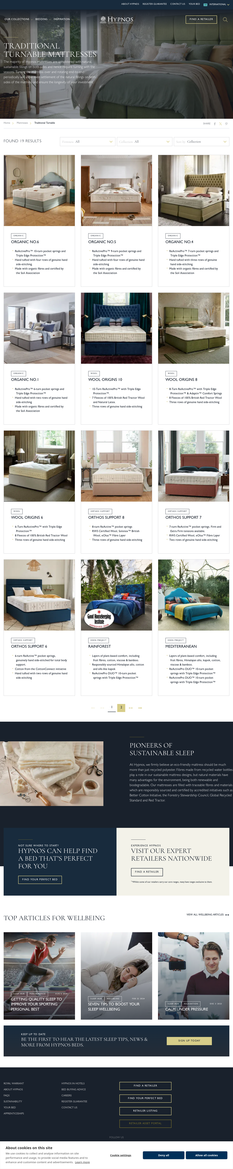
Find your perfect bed (40, 879)
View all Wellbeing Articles (208, 915)
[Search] (225, 20)
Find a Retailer (201, 19)
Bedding (43, 19)
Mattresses (22, 123)
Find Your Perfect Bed (145, 1098)
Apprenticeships (14, 1114)
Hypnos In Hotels (73, 1083)
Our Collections (19, 19)
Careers (67, 1096)
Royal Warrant (14, 1083)
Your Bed (194, 4)
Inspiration (64, 19)
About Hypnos (130, 4)
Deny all (163, 1155)
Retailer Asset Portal (145, 1123)
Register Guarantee (155, 4)
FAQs (6, 1096)
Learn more (82, 1162)
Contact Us (177, 4)
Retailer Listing (145, 1111)
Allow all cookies (206, 1155)
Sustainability (13, 1102)
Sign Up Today (189, 1041)
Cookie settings (120, 1155)
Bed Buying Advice (74, 1089)
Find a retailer (147, 872)
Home (7, 123)
